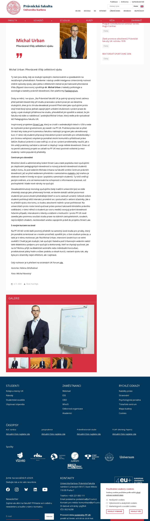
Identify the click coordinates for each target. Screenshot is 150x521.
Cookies (122, 436)
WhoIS (65, 427)
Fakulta (12, 21)
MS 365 (78, 13)
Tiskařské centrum (128, 427)
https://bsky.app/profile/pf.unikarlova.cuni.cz (26, 512)
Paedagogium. (71, 113)
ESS (64, 418)
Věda (112, 21)
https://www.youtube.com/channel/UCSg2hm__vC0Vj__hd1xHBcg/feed (44, 512)
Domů (6, 28)
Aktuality (14, 28)
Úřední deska (115, 13)
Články (105, 54)
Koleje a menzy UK (14, 414)
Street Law (38, 147)
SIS (95, 13)
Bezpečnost (139, 13)
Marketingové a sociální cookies (122, 506)
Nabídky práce (125, 414)
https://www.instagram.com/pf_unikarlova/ (17, 512)
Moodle (87, 13)
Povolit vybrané (115, 511)
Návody (9, 418)
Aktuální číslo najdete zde (18, 457)
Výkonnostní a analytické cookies (123, 503)
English (142, 9)
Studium (65, 21)
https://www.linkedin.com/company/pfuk (35, 512)
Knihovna (124, 4)
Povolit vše (136, 511)
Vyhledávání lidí (138, 4)
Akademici (67, 436)
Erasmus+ (127, 13)
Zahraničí (136, 21)
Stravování (124, 418)
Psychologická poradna (130, 423)
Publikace (114, 4)
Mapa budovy (125, 431)
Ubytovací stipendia (15, 427)
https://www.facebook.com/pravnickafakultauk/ (8, 512)
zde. (61, 285)
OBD (64, 423)
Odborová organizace (72, 431)
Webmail (66, 414)
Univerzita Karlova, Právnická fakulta (77, 506)
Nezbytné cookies (117, 499)
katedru (72, 196)
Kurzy (89, 21)
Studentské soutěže (15, 423)
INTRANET (102, 13)
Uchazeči (38, 21)
